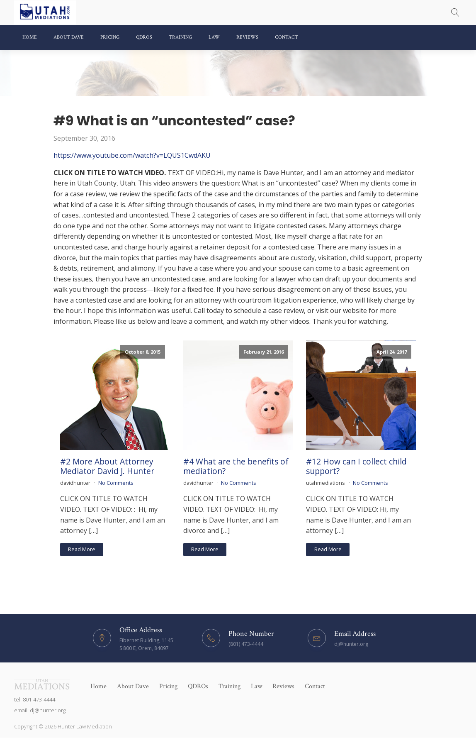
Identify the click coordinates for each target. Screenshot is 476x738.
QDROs (144, 37)
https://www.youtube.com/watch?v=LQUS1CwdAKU (132, 155)
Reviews (247, 37)
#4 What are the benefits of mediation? (236, 466)
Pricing (109, 37)
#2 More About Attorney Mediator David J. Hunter (107, 466)
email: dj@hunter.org (40, 710)
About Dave (68, 37)
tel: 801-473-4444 (34, 699)
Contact (286, 37)
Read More (81, 549)
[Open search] (455, 12)
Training (180, 37)
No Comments (116, 482)
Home (29, 37)
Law (214, 37)
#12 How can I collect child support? (356, 466)
